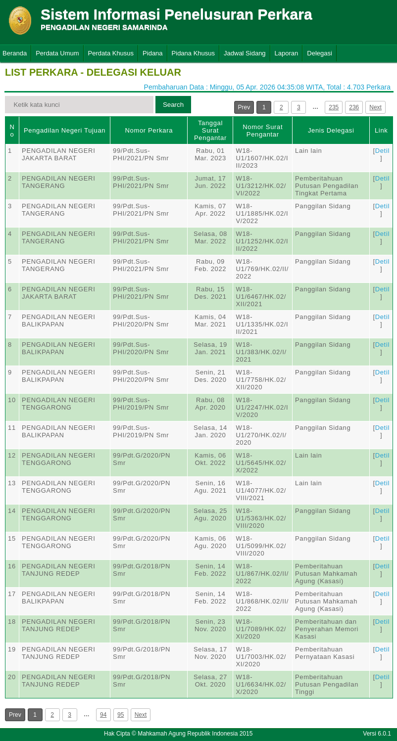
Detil (382, 150)
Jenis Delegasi (331, 130)
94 (103, 714)
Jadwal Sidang (245, 53)
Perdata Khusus (111, 53)
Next (375, 107)
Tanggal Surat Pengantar (210, 130)
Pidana (152, 53)
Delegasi (319, 53)
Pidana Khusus (193, 53)
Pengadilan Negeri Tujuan (64, 130)
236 (354, 107)
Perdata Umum (57, 53)
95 (120, 714)
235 (334, 107)
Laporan (286, 53)
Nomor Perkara (149, 130)
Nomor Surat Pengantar (263, 130)
